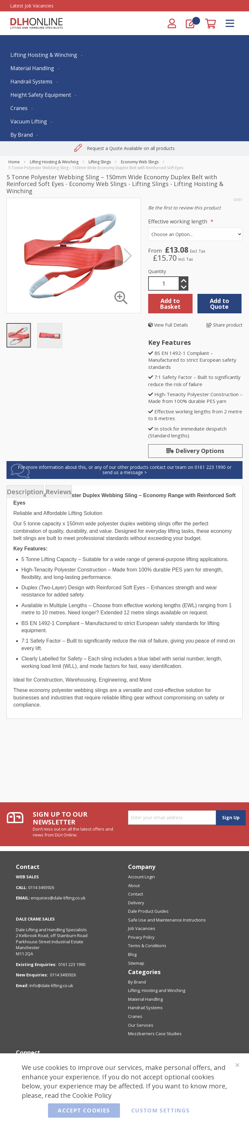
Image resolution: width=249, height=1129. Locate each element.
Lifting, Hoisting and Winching (156, 990)
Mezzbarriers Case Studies (155, 1033)
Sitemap (136, 963)
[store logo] (36, 23)
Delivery (136, 903)
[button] (49, 335)
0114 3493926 (63, 975)
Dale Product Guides (148, 911)
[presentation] (25, 491)
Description (25, 491)
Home (14, 162)
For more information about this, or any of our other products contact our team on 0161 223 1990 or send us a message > (124, 470)
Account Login (141, 877)
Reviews (59, 491)
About (134, 885)
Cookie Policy (92, 1095)
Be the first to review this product (184, 208)
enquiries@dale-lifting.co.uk (58, 898)
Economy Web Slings (140, 162)
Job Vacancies (141, 928)
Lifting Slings (100, 162)
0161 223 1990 (71, 964)
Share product (225, 325)
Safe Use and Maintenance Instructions (167, 920)
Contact (135, 894)
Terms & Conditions (147, 945)
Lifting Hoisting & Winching (54, 162)
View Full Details (168, 325)
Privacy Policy (141, 937)
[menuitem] (45, 54)
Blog (132, 954)
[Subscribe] (230, 817)
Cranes (135, 1016)
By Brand (137, 982)
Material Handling (145, 999)
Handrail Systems (145, 1007)
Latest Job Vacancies (31, 6)
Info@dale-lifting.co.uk (51, 985)
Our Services (140, 1025)
